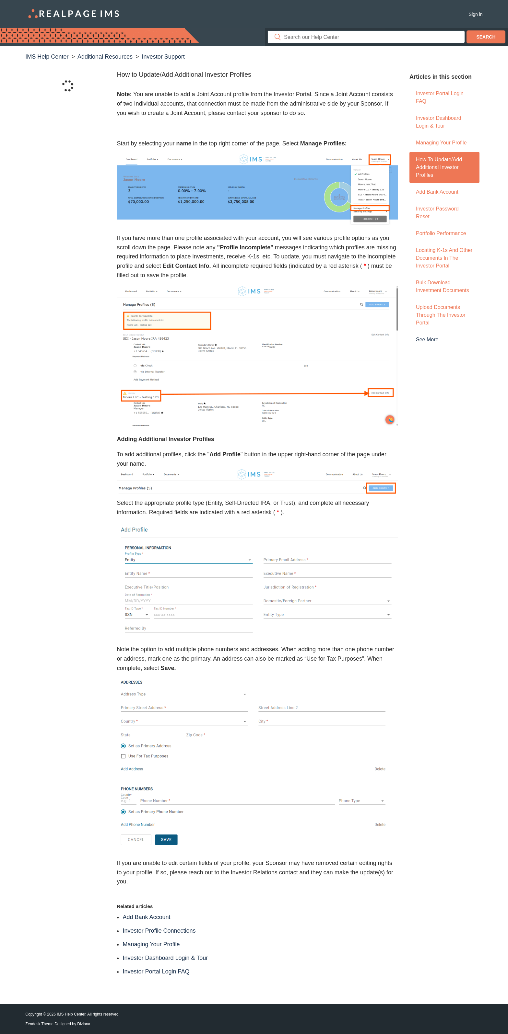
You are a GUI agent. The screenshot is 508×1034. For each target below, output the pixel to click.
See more (427, 339)
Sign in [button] (476, 14)
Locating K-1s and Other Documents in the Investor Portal (444, 257)
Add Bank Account (437, 192)
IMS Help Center (46, 56)
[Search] (366, 36)
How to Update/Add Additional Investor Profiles (439, 167)
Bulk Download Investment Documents (442, 286)
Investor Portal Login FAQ (440, 97)
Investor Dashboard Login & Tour (438, 122)
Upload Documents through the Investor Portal (441, 314)
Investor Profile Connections (159, 930)
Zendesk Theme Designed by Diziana (57, 1024)
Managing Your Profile (441, 142)
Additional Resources (105, 56)
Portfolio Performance (441, 233)
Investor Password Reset (437, 212)
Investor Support (163, 56)
